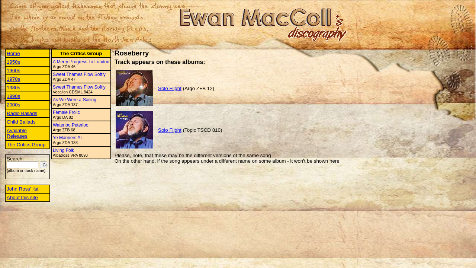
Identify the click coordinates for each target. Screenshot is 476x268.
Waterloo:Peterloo (71, 125)
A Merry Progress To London (81, 61)
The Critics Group (26, 144)
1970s (13, 79)
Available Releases (17, 133)
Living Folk (63, 150)
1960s (13, 70)
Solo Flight (169, 88)
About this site (22, 197)
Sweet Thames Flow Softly (79, 74)
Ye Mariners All (68, 137)
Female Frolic (66, 112)
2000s (13, 105)
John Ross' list (23, 189)
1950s (13, 62)
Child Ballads (21, 122)
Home (13, 53)
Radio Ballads (22, 113)
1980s (13, 87)
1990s (13, 96)
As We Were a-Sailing (74, 99)
